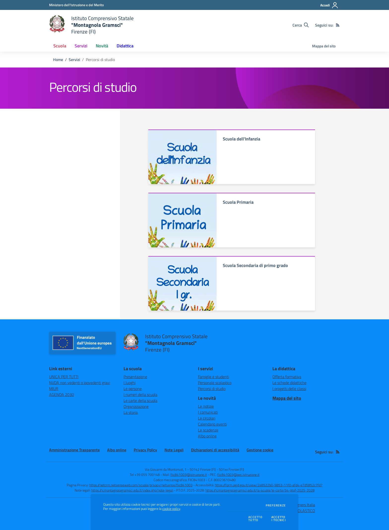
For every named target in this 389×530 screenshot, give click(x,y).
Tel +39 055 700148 (145, 474)
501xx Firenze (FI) (231, 469)
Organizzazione (136, 406)
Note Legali (174, 450)
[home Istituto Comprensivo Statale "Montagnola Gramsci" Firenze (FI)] (91, 25)
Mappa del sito (324, 46)
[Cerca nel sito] (300, 25)
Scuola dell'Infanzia (241, 138)
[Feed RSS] (337, 25)
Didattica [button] (125, 45)
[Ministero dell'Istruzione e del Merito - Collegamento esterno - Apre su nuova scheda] (76, 4)
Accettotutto (255, 519)
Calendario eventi (212, 424)
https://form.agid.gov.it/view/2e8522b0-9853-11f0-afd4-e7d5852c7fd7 (269, 485)
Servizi (74, 60)
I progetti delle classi (289, 389)
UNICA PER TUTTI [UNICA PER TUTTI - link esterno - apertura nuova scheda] (63, 377)
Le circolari (206, 418)
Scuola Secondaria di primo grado (255, 265)
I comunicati (208, 412)
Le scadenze (208, 430)
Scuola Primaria (238, 202)
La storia (131, 412)
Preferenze (276, 505)
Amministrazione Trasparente (74, 450)
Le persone (133, 389)
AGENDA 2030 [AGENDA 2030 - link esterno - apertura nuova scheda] (61, 395)
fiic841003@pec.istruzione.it (238, 474)
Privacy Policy (145, 450)
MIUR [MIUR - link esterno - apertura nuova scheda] (53, 389)
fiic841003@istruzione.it (188, 474)
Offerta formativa (286, 377)
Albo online (207, 436)
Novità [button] (102, 45)
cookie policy (171, 508)
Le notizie (206, 406)
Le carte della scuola (140, 400)
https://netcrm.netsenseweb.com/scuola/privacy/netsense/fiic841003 (141, 485)
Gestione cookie (260, 450)
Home (58, 60)
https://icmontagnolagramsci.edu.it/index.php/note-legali (132, 490)
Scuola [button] (59, 45)
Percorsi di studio (212, 389)
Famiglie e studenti (213, 377)
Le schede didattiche (289, 383)
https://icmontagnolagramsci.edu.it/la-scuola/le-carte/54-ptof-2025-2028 (260, 490)
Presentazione (135, 377)
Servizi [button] (81, 45)
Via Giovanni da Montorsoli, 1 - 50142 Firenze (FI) (180, 469)
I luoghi (129, 383)
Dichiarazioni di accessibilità (215, 450)
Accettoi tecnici (278, 519)
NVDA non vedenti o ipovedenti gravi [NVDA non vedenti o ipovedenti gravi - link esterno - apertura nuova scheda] (79, 383)
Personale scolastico (214, 383)
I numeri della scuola (140, 395)
